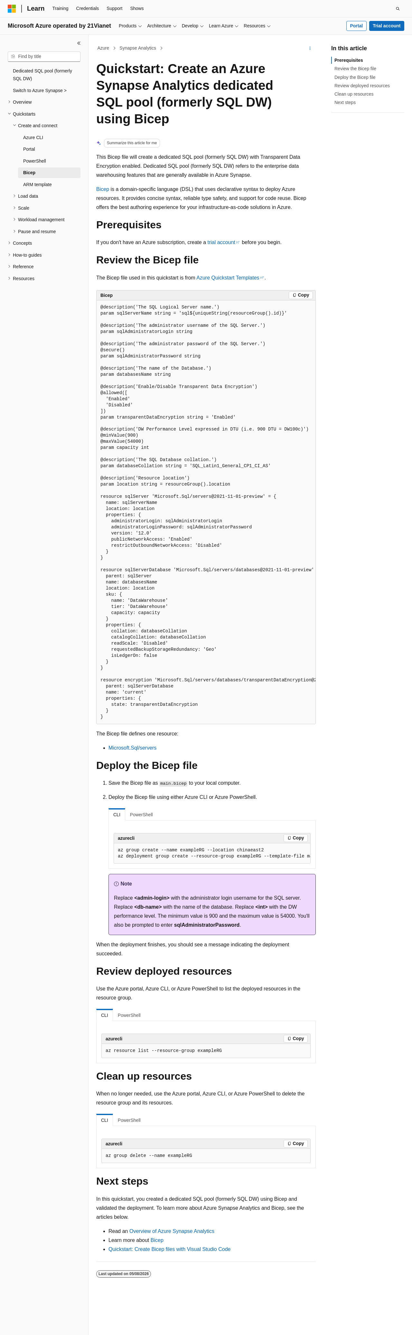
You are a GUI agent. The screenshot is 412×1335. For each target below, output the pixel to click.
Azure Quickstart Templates (227, 277)
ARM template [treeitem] (37, 184)
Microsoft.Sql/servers (132, 748)
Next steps (345, 102)
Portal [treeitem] (29, 149)
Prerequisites (348, 60)
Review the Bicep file (355, 68)
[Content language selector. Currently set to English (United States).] (39, 1324)
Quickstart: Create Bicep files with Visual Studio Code (169, 1249)
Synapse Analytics (137, 48)
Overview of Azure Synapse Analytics (171, 1231)
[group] (206, 512)
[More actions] (310, 48)
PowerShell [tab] (141, 814)
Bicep (102, 189)
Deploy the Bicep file (355, 77)
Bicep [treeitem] (29, 172)
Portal (356, 25)
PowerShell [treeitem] (34, 161)
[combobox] (44, 57)
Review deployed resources (362, 85)
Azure (103, 48)
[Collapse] (79, 43)
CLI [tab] (116, 814)
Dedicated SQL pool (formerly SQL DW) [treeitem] (42, 74)
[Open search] (397, 8)
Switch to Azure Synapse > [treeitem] (40, 90)
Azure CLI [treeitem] (33, 137)
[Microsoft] (12, 9)
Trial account (386, 25)
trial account (221, 242)
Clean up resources (353, 94)
